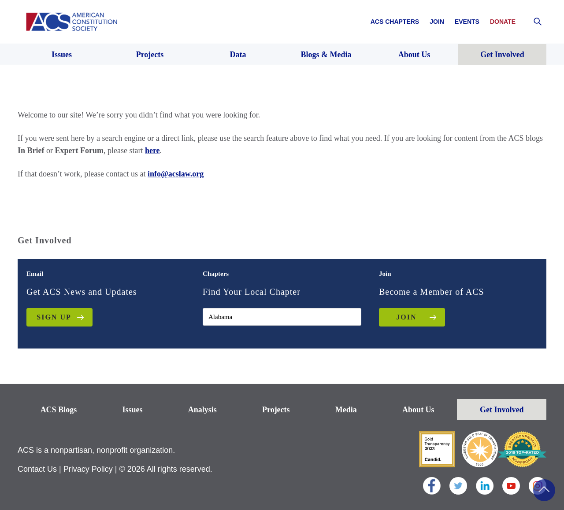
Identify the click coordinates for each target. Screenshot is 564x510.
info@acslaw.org (176, 173)
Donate (503, 21)
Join (437, 21)
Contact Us (37, 469)
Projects (276, 409)
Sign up (54, 317)
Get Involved (502, 409)
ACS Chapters (395, 21)
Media (346, 409)
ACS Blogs (59, 409)
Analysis (202, 409)
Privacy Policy (88, 469)
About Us (418, 409)
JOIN (406, 317)
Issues (132, 409)
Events (467, 21)
